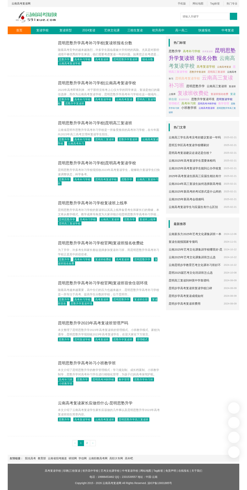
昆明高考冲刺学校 (102, 379)
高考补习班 (65, 379)
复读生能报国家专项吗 (183, 238)
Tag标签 (216, 3)
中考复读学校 (130, 470)
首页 (19, 30)
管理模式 (139, 339)
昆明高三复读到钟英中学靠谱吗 (189, 276)
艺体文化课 (112, 30)
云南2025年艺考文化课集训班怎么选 (192, 253)
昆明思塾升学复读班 (123, 59)
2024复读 (88, 30)
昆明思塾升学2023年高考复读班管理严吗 (93, 323)
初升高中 (158, 30)
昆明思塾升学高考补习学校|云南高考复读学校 (97, 83)
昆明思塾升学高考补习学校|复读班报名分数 (95, 43)
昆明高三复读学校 (144, 99)
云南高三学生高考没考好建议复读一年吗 (195, 133)
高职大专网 (111, 458)
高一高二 (181, 30)
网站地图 (199, 3)
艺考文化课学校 (110, 470)
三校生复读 (135, 30)
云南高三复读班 (108, 219)
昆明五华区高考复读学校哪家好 (189, 141)
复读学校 (42, 30)
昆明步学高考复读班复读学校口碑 (190, 284)
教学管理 (121, 379)
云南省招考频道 (55, 458)
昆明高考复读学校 (104, 179)
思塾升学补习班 (140, 379)
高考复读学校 (102, 99)
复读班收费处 (102, 259)
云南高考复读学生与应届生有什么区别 (193, 203)
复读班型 (65, 30)
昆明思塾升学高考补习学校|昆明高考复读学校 (97, 163)
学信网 (80, 458)
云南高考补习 (72, 143)
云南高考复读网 (21, 3)
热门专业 (232, 3)
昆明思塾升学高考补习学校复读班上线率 (92, 203)
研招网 (70, 458)
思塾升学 (64, 59)
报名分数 (144, 59)
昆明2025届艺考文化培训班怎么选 (191, 269)
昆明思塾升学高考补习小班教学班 (87, 363)
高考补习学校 (82, 59)
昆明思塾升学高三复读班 (131, 419)
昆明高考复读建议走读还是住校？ (190, 149)
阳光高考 (30, 458)
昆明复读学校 (82, 339)
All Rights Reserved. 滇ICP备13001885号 (146, 483)
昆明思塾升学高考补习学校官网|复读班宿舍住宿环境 (103, 283)
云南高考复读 (122, 99)
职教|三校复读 (71, 470)
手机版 (184, 3)
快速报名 (204, 30)
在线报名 (183, 470)
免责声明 (170, 470)
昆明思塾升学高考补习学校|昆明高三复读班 (95, 123)
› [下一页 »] (92, 443)
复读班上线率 (144, 219)
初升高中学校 (90, 470)
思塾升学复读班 (68, 103)
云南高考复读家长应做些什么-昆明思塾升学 (95, 403)
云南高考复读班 (103, 419)
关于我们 (196, 470)
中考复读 (228, 30)
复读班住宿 (138, 299)
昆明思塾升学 (67, 219)
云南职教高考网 (94, 458)
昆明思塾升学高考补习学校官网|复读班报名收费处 (101, 243)
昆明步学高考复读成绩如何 (186, 292)
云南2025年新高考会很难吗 (186, 195)
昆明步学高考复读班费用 (184, 300)
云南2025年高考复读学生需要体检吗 (192, 157)
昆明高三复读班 (103, 139)
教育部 (41, 458)
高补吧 (124, 458)
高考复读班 (100, 59)
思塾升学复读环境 (75, 303)
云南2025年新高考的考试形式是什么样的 (195, 187)
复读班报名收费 (210, 94)
